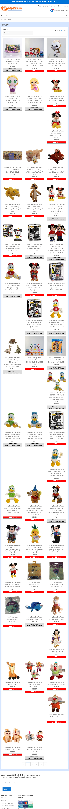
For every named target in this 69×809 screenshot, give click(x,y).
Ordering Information (24, 800)
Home (2, 19)
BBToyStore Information (7, 805)
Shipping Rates (22, 803)
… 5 (41, 764)
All (64, 30)
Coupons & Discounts (7, 803)
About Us (3, 800)
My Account (63, 6)
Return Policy (22, 805)
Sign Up (6, 789)
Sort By (5, 30)
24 (57, 30)
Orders (52, 6)
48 (61, 30)
